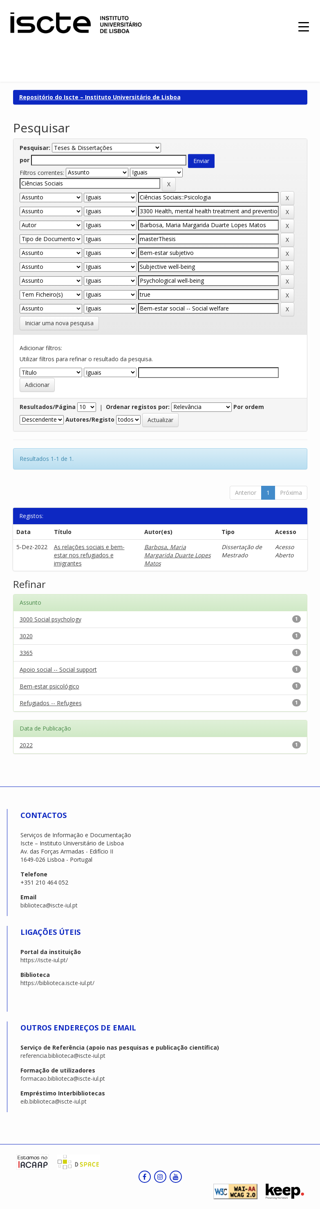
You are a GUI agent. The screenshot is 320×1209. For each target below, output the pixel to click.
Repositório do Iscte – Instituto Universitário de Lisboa (100, 97)
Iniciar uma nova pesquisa (59, 323)
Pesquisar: (35, 148)
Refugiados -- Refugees (51, 703)
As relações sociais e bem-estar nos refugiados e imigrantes (89, 555)
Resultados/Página (48, 407)
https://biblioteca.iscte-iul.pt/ (57, 983)
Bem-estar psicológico (49, 686)
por (24, 160)
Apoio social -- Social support (58, 669)
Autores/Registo (89, 419)
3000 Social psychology (50, 619)
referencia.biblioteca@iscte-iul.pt (62, 1055)
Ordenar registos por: (138, 407)
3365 (26, 653)
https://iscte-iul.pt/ (44, 960)
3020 (26, 636)
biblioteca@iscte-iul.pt (49, 905)
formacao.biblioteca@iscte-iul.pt (62, 1078)
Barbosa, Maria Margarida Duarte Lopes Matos (177, 555)
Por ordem (248, 407)
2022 (26, 745)
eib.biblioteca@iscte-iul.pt (53, 1101)
